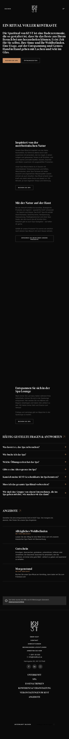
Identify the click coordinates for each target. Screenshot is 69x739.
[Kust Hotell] (34, 8)
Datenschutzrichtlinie (16, 602)
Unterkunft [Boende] (34, 674)
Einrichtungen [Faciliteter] (34, 644)
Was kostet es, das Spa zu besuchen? (21, 447)
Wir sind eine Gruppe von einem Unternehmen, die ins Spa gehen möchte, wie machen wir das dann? (30, 493)
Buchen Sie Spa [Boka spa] (24, 187)
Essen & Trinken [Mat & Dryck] (34, 683)
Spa (34, 679)
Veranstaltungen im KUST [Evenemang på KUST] (34, 692)
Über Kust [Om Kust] (34, 637)
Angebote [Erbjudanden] (34, 696)
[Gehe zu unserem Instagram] (40, 666)
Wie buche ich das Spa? (14, 454)
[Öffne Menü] (8, 9)
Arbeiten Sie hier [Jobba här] (34, 650)
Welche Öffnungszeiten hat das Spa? (21, 462)
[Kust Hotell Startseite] (34, 626)
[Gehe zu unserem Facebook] (29, 666)
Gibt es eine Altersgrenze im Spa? (20, 469)
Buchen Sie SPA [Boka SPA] (11, 60)
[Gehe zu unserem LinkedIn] (34, 666)
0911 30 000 (35, 655)
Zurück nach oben (46, 725)
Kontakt (34, 640)
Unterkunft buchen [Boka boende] (22, 724)
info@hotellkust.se (35, 657)
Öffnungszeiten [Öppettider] (30, 60)
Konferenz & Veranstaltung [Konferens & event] (34, 687)
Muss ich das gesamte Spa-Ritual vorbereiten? (26, 484)
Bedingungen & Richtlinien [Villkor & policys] (34, 647)
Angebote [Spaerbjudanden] (12, 510)
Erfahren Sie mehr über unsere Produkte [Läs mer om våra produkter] (34, 238)
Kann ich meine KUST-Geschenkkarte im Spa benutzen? (31, 476)
